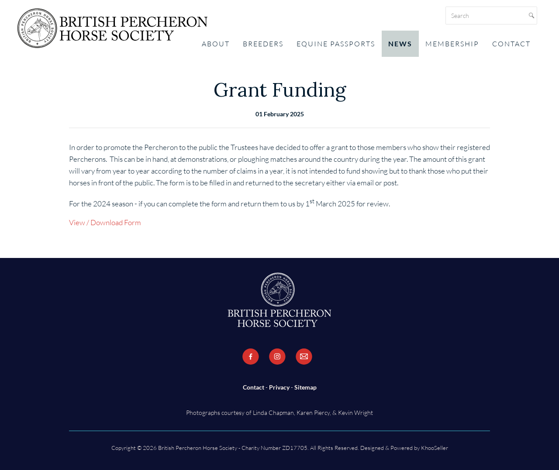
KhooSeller (434, 447)
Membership (452, 43)
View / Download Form (105, 222)
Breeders (263, 43)
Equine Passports (336, 43)
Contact (511, 43)
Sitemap (305, 387)
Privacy (279, 387)
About (216, 43)
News (400, 43)
